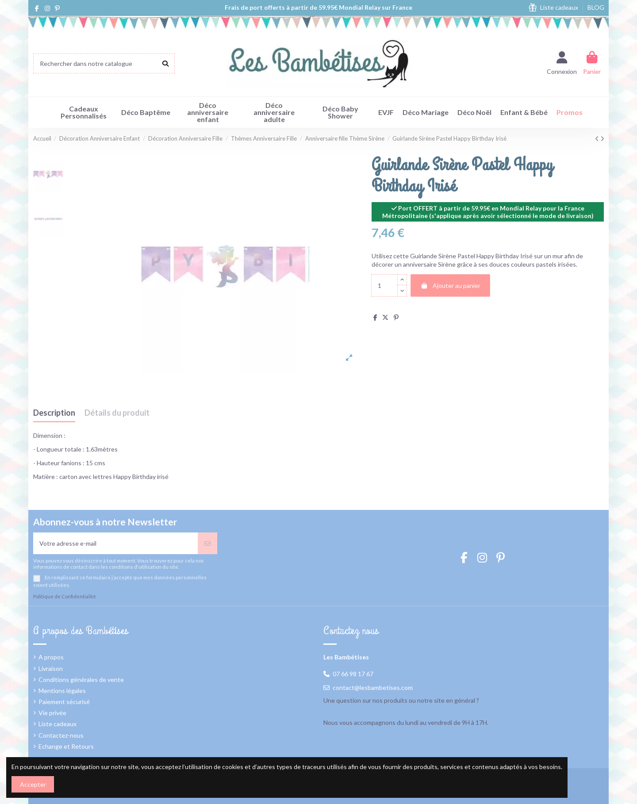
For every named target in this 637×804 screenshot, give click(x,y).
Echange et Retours (66, 746)
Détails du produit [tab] (117, 413)
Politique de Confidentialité (64, 596)
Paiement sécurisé (64, 701)
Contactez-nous (61, 735)
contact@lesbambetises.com (373, 687)
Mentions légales (62, 690)
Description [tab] (54, 413)
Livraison (50, 668)
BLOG (595, 7)
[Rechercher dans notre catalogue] (165, 63)
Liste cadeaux (559, 7)
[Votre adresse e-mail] (115, 543)
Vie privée (52, 712)
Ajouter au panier (450, 285)
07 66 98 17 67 (353, 674)
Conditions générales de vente (81, 679)
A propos (51, 657)
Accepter (33, 784)
